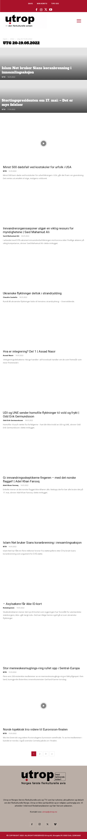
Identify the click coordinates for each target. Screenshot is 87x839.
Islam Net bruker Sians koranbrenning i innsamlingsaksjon (42, 542)
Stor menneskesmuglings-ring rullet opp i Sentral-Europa (41, 668)
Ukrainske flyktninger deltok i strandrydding (32, 293)
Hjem (5, 39)
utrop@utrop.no (49, 811)
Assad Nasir (8, 355)
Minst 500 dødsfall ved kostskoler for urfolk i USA (37, 167)
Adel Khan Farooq (10, 485)
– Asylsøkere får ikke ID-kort (22, 604)
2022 (12, 39)
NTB (3, 77)
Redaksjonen (8, 608)
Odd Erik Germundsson (13, 420)
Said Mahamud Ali (11, 236)
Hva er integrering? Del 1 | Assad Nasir (30, 351)
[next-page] (51, 753)
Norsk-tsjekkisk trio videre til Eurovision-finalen (35, 729)
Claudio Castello (10, 297)
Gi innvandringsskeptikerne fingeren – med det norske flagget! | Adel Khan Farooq (39, 479)
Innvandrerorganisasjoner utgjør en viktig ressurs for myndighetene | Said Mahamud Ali (38, 230)
